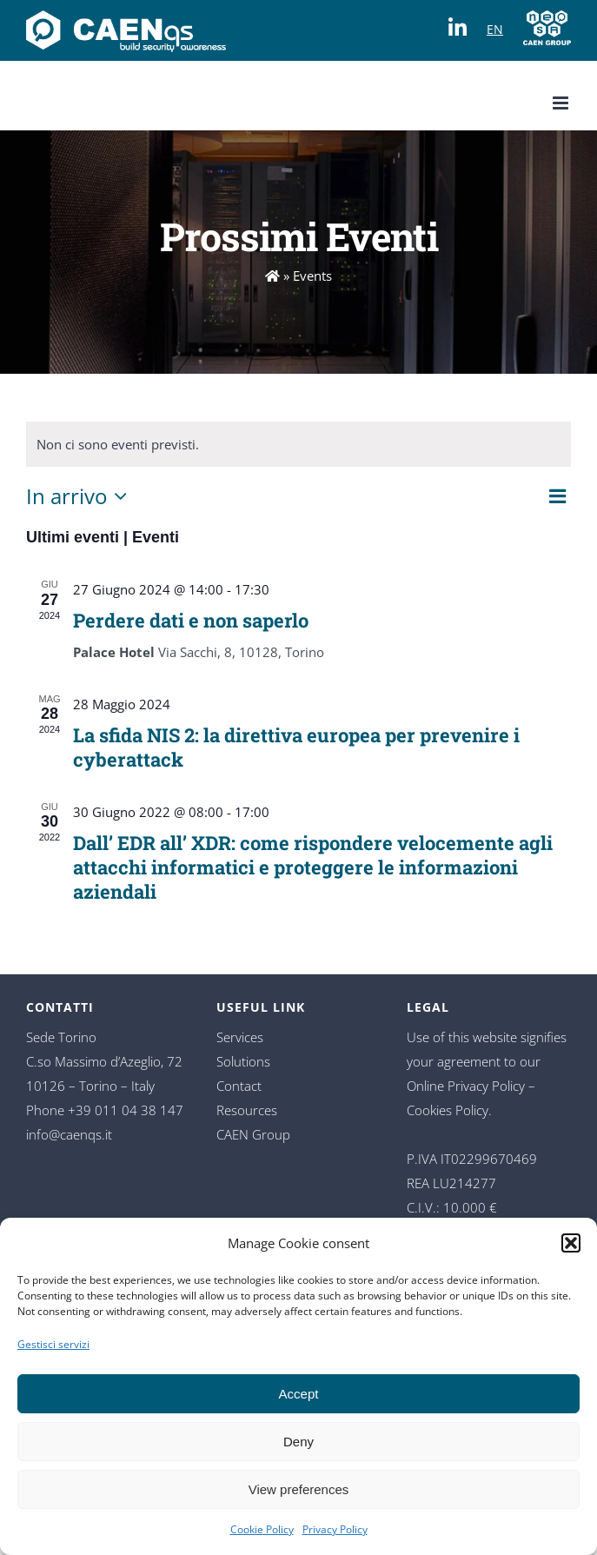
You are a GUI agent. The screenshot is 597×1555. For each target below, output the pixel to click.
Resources (246, 1110)
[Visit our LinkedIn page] (461, 22)
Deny (298, 1441)
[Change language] (126, 25)
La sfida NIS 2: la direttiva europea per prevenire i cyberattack (296, 747)
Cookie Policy (262, 1529)
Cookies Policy (447, 1110)
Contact (239, 1085)
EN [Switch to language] (495, 29)
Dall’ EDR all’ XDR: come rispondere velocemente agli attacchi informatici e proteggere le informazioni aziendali (313, 867)
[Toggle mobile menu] (562, 103)
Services (239, 1037)
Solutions (243, 1061)
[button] (571, 1243)
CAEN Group (253, 1134)
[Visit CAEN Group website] (547, 25)
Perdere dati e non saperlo (190, 620)
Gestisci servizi (53, 1344)
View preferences (299, 1489)
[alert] (298, 444)
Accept (299, 1393)
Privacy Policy (335, 1529)
